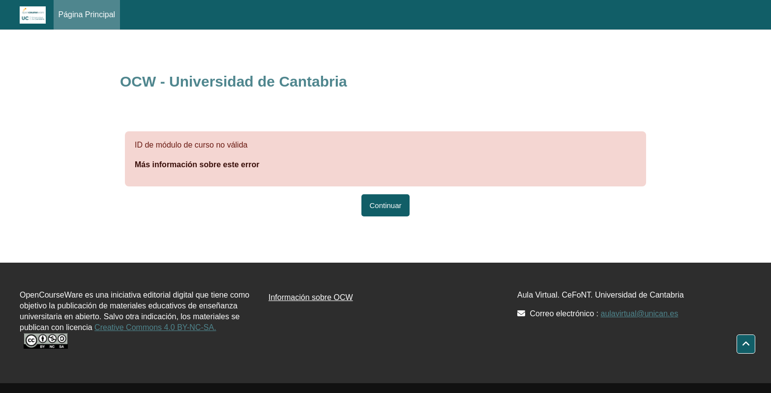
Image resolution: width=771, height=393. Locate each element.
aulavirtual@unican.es (640, 313)
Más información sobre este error (197, 164)
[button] (746, 344)
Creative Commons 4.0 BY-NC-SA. (155, 327)
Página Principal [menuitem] (87, 14)
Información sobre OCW (310, 297)
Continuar (385, 205)
